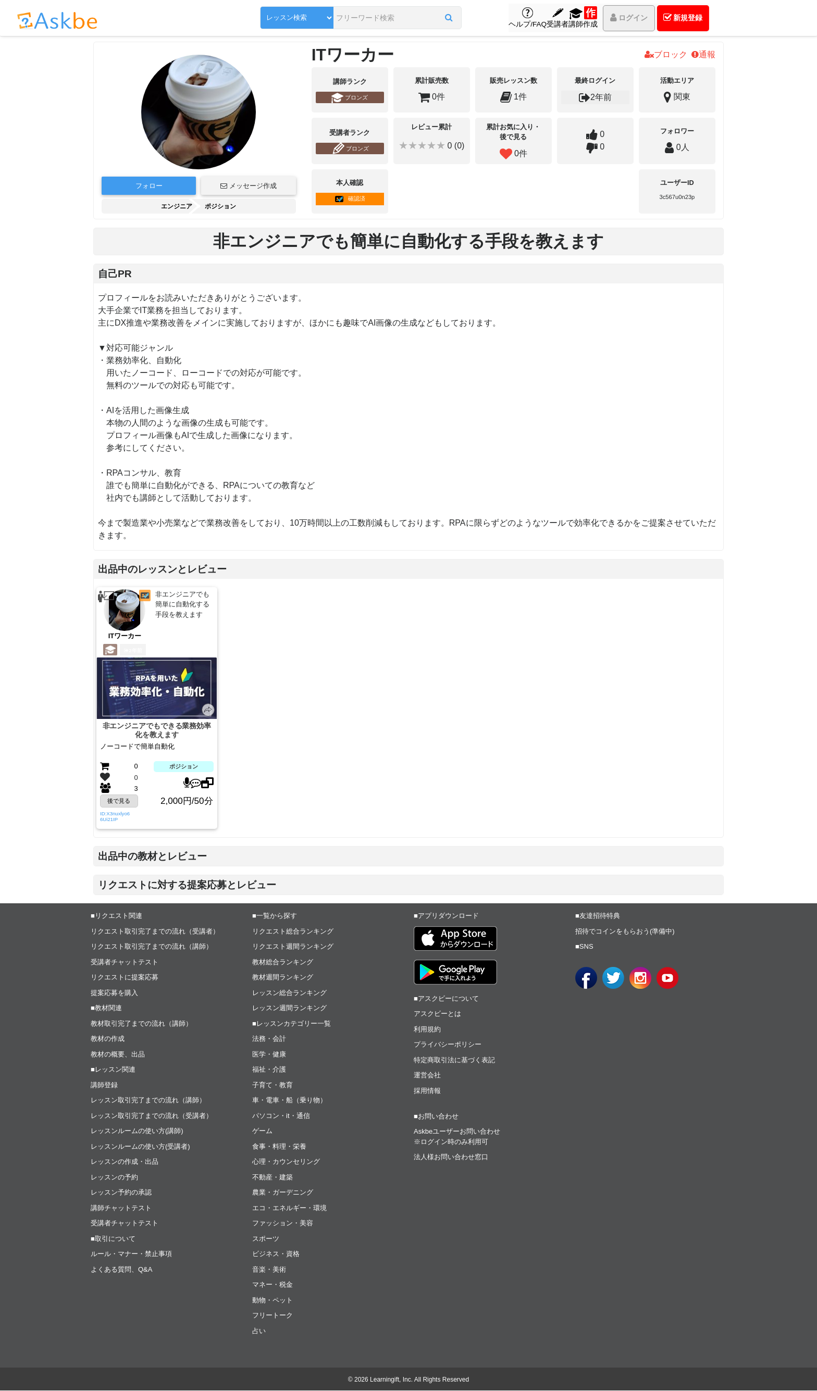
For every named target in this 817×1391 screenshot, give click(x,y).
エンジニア (176, 206)
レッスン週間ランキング (289, 1008)
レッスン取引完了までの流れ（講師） (148, 1100)
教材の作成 (108, 1039)
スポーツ (265, 1239)
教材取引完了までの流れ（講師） (141, 1023)
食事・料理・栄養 (279, 1146)
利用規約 (427, 1029)
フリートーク (272, 1316)
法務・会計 (269, 1039)
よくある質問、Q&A (121, 1269)
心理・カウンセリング (286, 1162)
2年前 (133, 650)
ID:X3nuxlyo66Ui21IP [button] (115, 817)
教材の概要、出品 (118, 1054)
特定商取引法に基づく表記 (454, 1060)
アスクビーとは (437, 1014)
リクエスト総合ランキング (292, 931)
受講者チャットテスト (124, 962)
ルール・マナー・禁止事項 (131, 1254)
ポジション (220, 206)
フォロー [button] (149, 186)
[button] (420, 19)
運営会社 (427, 1075)
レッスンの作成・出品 (124, 1162)
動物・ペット (272, 1300)
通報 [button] (703, 54)
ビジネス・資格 (276, 1254)
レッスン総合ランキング (289, 993)
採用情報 (427, 1091)
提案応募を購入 (114, 993)
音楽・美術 (269, 1269)
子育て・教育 (272, 1085)
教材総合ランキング (282, 962)
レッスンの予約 (114, 1177)
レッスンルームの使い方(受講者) (140, 1146)
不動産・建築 (272, 1177)
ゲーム (262, 1131)
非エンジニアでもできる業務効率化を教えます (157, 730)
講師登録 (104, 1085)
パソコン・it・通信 (281, 1116)
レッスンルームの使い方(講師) (137, 1131)
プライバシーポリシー (447, 1045)
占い (259, 1331)
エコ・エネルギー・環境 (289, 1208)
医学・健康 (269, 1054)
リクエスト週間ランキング (292, 947)
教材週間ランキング (282, 978)
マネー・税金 (272, 1285)
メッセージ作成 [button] (248, 186)
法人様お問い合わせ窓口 (451, 1157)
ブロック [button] (666, 54)
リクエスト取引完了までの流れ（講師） (152, 947)
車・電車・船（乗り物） (289, 1100)
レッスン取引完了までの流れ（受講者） (152, 1116)
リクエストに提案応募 (124, 978)
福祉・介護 (269, 1070)
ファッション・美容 (282, 1223)
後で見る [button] (118, 801)
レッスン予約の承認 (121, 1193)
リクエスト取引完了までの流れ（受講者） (155, 931)
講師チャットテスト (121, 1208)
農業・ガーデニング (282, 1193)
